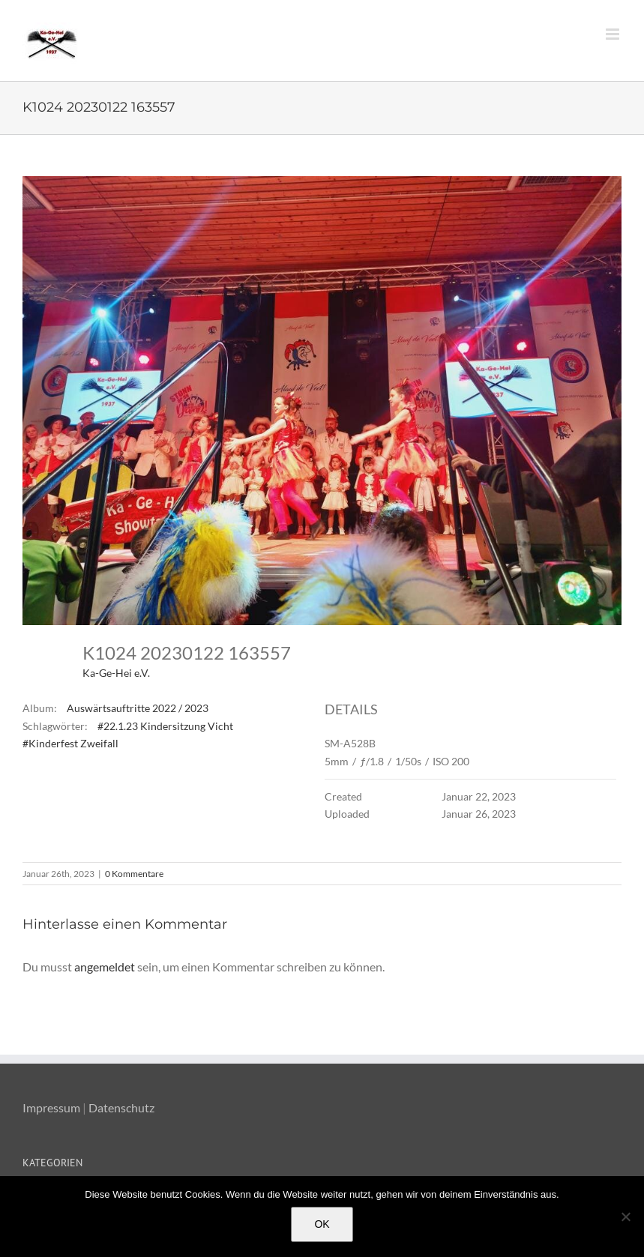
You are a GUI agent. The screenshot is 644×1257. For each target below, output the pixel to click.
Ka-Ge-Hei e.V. (116, 672)
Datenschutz (121, 1107)
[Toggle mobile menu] (614, 34)
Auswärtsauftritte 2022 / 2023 (137, 708)
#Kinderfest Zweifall (70, 743)
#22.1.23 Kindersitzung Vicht (165, 726)
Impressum (51, 1107)
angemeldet (104, 966)
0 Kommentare (134, 873)
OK (321, 1224)
